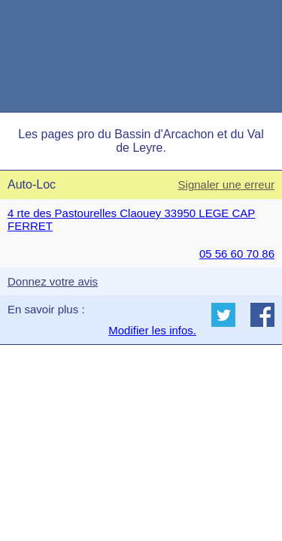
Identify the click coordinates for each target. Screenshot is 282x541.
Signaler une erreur (226, 184)
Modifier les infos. (152, 330)
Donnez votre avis (53, 281)
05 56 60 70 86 (236, 253)
